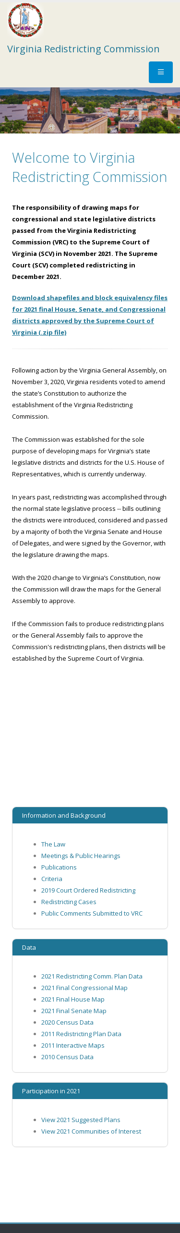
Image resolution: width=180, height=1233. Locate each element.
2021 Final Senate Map (74, 1010)
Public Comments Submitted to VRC (92, 913)
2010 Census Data (67, 1056)
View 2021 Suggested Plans (80, 1119)
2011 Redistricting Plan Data (81, 1033)
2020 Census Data (67, 1022)
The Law (53, 844)
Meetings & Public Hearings (80, 855)
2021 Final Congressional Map (84, 987)
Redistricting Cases (68, 901)
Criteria (51, 878)
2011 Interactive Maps (73, 1045)
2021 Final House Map (73, 999)
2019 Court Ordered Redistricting (88, 890)
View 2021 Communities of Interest (91, 1131)
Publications (59, 867)
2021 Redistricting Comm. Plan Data (92, 976)
